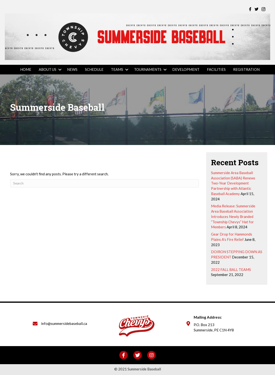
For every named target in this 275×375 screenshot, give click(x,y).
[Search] (104, 183)
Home (25, 69)
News (72, 69)
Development (185, 69)
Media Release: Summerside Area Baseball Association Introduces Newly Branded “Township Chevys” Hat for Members (233, 216)
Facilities (216, 69)
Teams (117, 69)
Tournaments (147, 69)
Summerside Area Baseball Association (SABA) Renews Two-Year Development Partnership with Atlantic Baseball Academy (233, 183)
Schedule (94, 69)
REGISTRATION (246, 69)
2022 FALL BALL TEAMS (231, 269)
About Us (47, 69)
